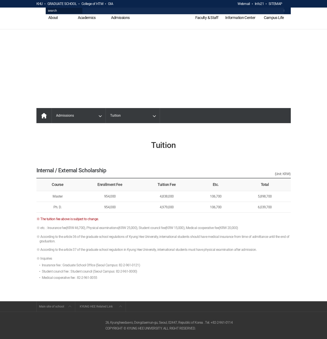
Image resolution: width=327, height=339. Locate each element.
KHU (39, 4)
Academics (87, 17)
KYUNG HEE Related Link (96, 306)
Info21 (259, 4)
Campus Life (274, 17)
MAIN (44, 115)
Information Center (240, 17)
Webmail (244, 4)
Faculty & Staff (206, 17)
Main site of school (51, 306)
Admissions (120, 17)
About (53, 17)
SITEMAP (275, 4)
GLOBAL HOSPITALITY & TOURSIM (163, 20)
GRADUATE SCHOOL (62, 4)
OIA (110, 4)
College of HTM (92, 4)
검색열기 (287, 3)
